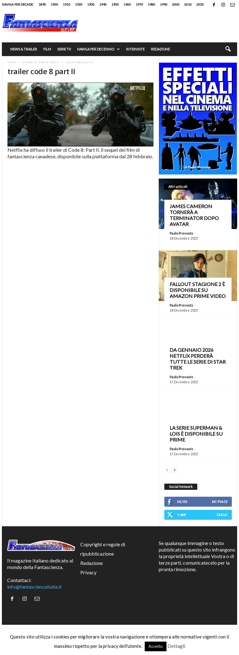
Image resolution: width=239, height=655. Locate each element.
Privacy (88, 572)
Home (11, 62)
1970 (139, 4)
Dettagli (176, 646)
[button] (228, 49)
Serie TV (64, 49)
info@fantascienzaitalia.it (34, 587)
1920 (78, 4)
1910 (66, 4)
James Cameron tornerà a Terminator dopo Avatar (194, 215)
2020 (200, 4)
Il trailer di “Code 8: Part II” (41, 62)
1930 (91, 4)
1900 (54, 4)
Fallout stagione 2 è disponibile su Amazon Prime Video (198, 290)
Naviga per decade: (18, 4)
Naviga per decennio (98, 49)
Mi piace (219, 501)
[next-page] (174, 469)
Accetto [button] (155, 646)
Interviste (135, 49)
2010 (188, 4)
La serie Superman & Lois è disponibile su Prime (196, 433)
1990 (163, 4)
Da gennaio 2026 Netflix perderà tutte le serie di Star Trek (198, 359)
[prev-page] (167, 469)
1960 (127, 4)
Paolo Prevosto (181, 233)
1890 (42, 4)
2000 (176, 4)
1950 (115, 4)
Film (47, 49)
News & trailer (23, 49)
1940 (103, 4)
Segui (222, 514)
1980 (151, 4)
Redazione (160, 49)
